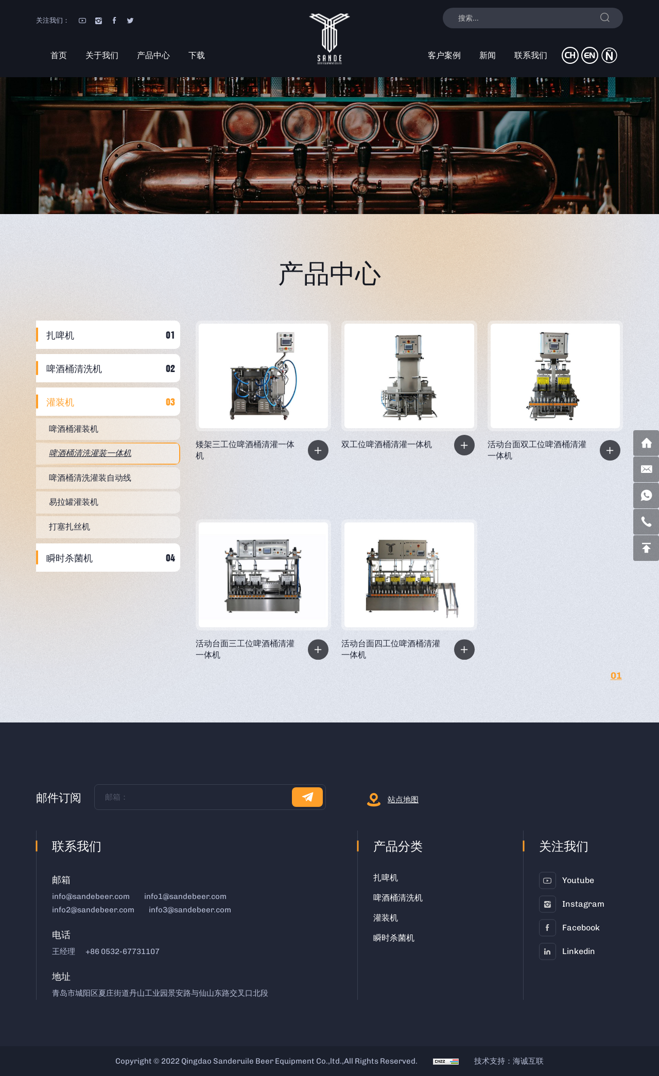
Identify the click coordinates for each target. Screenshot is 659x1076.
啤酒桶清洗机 (74, 368)
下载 (196, 55)
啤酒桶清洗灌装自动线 (90, 478)
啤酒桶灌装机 (73, 429)
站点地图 (403, 799)
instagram (583, 904)
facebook (581, 927)
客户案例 (444, 55)
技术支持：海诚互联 (509, 1061)
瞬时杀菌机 (69, 557)
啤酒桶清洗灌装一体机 (90, 453)
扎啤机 (60, 335)
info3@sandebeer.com (190, 909)
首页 (58, 55)
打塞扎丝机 (69, 527)
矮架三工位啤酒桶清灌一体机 (245, 450)
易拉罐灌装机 (73, 502)
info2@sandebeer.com (93, 909)
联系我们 (530, 55)
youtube (578, 880)
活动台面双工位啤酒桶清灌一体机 (537, 450)
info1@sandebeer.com (185, 896)
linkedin (578, 951)
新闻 (487, 55)
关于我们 (101, 55)
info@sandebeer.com (91, 896)
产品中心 (153, 55)
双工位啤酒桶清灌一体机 (386, 444)
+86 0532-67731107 (122, 951)
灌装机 (60, 402)
